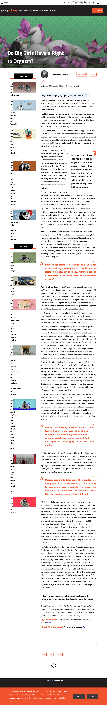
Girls (43, 654)
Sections (25, 10)
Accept (79, 696)
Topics (20, 10)
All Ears (30, 10)
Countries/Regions (38, 10)
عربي (98, 3)
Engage (51, 10)
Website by (54, 680)
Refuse (92, 696)
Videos (46, 10)
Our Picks (23, 246)
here (49, 623)
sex (51, 654)
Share (92, 74)
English (103, 3)
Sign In (6, 2)
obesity (59, 654)
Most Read (23, 76)
